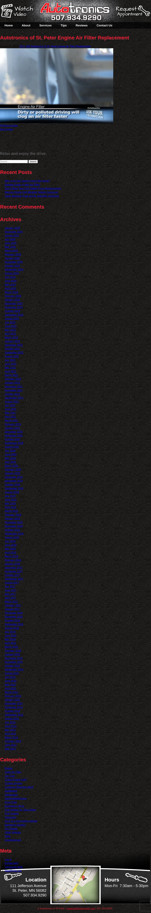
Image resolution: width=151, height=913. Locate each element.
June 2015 (11, 681)
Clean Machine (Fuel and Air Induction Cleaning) (32, 196)
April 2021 (10, 416)
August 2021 (12, 401)
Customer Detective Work (19, 787)
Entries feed (11, 863)
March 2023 (11, 337)
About (26, 25)
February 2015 (13, 696)
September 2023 (14, 315)
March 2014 (11, 737)
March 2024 (11, 292)
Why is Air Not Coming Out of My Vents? (27, 181)
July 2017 (10, 586)
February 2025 (13, 254)
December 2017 (14, 567)
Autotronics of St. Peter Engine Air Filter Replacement (61, 46)
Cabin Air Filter (13, 772)
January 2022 (12, 382)
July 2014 (10, 722)
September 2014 (14, 714)
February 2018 (13, 560)
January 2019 (12, 518)
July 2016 (10, 631)
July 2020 (10, 450)
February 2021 (13, 424)
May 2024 (10, 284)
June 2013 (11, 745)
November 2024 (14, 262)
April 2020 (10, 462)
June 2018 (11, 545)
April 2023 (10, 333)
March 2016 (11, 647)
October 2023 (12, 311)
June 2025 (11, 243)
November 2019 (14, 481)
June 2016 (11, 635)
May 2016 (10, 639)
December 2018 (14, 522)
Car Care (10, 775)
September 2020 (14, 443)
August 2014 (12, 718)
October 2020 (12, 439)
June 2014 (11, 726)
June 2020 (11, 454)
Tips (64, 25)
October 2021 (12, 394)
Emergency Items (14, 806)
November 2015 (14, 662)
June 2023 (11, 326)
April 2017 (10, 598)
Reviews (82, 25)
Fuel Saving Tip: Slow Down (20, 809)
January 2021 (12, 428)
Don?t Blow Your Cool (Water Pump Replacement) (33, 188)
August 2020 (12, 447)
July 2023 (10, 322)
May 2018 (10, 548)
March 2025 (11, 250)
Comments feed (13, 867)
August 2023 (12, 318)
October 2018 (12, 530)
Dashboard (11, 791)
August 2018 (12, 537)
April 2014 (10, 733)
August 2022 (12, 356)
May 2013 (10, 748)
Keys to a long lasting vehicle (21, 821)
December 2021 (14, 386)
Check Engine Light (16, 779)
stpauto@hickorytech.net (81, 908)
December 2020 (14, 431)
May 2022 (10, 367)
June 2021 (11, 409)
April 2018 (10, 552)
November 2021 (14, 390)
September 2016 (14, 624)
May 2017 (10, 594)
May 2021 (10, 413)
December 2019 (14, 477)
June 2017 (11, 590)
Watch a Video (18, 11)
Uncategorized (13, 840)
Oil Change (11, 828)
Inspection (10, 817)
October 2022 (12, 348)
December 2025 (14, 231)
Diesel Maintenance (16, 798)
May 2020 (10, 458)
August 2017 (12, 582)
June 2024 (11, 281)
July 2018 (10, 541)
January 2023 (12, 341)
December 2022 (14, 345)
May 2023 (10, 330)
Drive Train (11, 802)
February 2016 (13, 650)
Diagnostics (11, 794)
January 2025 (12, 258)
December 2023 (14, 303)
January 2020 (12, 473)
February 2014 (13, 741)
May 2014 (10, 730)
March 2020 (11, 465)
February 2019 (13, 514)
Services (45, 25)
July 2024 (10, 277)
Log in (8, 859)
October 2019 (12, 484)
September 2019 (14, 488)
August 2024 (12, 273)
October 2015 (12, 665)
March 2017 (11, 601)
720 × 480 (24, 46)
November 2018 (14, 526)
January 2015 (12, 699)
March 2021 (11, 420)
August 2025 (12, 235)
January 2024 (12, 299)
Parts (8, 836)
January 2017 (12, 609)
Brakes (9, 768)
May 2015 (10, 684)
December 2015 (14, 658)
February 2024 (13, 296)
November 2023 (14, 307)
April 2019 (10, 507)
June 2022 (11, 364)
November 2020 (14, 435)
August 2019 (12, 492)
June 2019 (11, 499)
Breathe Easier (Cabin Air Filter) (22, 184)
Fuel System (12, 813)
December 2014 (14, 703)
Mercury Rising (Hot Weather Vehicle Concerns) (31, 192)
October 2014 (12, 711)
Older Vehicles (13, 832)
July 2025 (10, 239)
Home (9, 25)
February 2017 (13, 605)
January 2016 (12, 654)
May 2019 (10, 503)
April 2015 (10, 688)
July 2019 (10, 496)
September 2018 (14, 533)
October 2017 (12, 575)
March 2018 (11, 556)
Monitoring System (15, 825)
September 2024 (14, 269)
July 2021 (10, 405)
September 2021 (14, 398)
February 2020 (13, 469)
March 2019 (11, 511)
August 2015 (12, 673)
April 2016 (10, 643)
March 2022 (11, 375)
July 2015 (10, 677)
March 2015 (11, 692)
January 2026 (12, 228)
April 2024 (10, 288)
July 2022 (10, 360)
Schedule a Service (132, 13)
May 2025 (10, 247)
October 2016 (12, 620)
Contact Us (104, 25)
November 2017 (14, 571)
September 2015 (14, 669)
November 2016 (14, 616)
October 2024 (12, 265)
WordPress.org (13, 870)
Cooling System (13, 783)
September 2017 (14, 579)
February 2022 (13, 379)
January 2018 (12, 564)
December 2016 (14, 613)
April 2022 (10, 371)
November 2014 (14, 707)
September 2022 (14, 352)
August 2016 (12, 628)
